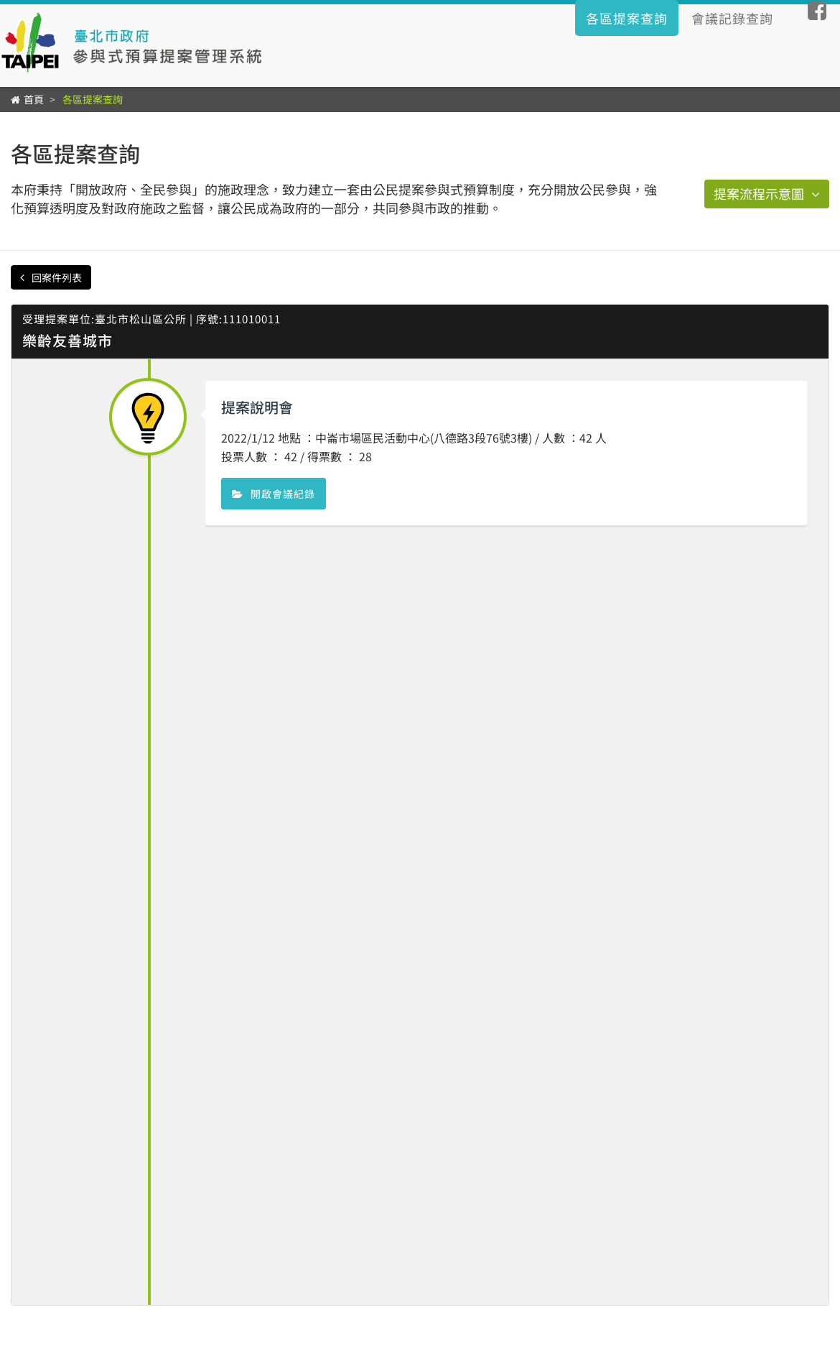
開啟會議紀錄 (273, 493)
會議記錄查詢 (732, 18)
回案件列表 (51, 277)
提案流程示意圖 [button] (767, 193)
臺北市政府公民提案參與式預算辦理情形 (135, 43)
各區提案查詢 (627, 18)
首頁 (34, 99)
